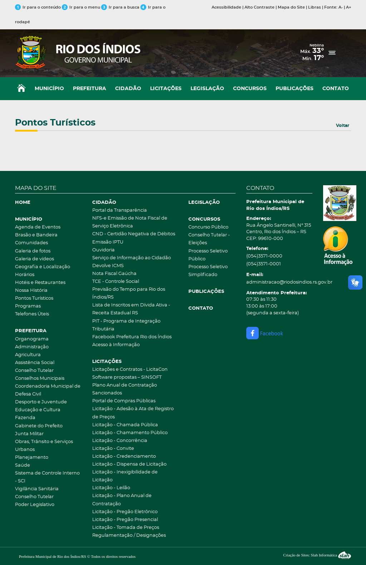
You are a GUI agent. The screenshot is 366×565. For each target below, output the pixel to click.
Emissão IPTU (107, 242)
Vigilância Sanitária (37, 489)
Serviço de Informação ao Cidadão (131, 258)
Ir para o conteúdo (38, 7)
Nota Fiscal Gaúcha (114, 273)
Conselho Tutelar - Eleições (209, 239)
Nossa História (31, 290)
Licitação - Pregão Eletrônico (125, 512)
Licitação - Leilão (111, 488)
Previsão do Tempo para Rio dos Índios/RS (128, 293)
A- (340, 7)
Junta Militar (29, 434)
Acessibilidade (226, 7)
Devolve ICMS (108, 266)
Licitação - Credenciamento (124, 456)
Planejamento (31, 457)
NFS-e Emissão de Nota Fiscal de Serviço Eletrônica (129, 222)
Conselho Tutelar (34, 370)
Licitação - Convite (113, 448)
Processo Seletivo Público (208, 255)
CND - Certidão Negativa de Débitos (133, 234)
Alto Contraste (259, 7)
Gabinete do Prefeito (39, 426)
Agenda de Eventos (37, 227)
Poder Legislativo (34, 504)
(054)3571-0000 (264, 256)
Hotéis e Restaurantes (40, 282)
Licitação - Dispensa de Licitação (129, 464)
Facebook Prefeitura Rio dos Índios (132, 337)
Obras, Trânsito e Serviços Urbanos (44, 445)
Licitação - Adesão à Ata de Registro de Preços (133, 413)
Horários (24, 274)
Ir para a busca (120, 7)
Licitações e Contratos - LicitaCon (130, 369)
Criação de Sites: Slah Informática (317, 555)
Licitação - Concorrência (119, 440)
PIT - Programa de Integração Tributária (126, 325)
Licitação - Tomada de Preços (125, 527)
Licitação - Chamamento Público (130, 433)
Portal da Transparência (119, 210)
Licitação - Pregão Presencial (125, 519)
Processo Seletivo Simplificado (208, 271)
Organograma (32, 339)
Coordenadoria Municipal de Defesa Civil (47, 390)
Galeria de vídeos (34, 259)
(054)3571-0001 (263, 264)
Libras (314, 7)
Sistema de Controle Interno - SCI (47, 477)
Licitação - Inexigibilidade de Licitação (125, 476)
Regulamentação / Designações (129, 535)
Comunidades (31, 243)
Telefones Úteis (32, 314)
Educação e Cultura (37, 410)
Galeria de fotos (32, 251)
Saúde (22, 465)
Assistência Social (34, 362)
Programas (28, 306)
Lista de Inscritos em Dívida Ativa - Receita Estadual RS (131, 309)
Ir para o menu (81, 7)
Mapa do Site (291, 7)
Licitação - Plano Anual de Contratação (122, 499)
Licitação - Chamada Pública (125, 425)
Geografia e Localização (42, 267)
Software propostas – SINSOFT (127, 377)
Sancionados (107, 393)
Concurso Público (208, 227)
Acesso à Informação (116, 345)
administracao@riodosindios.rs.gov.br (279, 282)
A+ (348, 7)
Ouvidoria (103, 250)
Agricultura (28, 355)
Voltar (342, 125)
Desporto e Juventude (41, 402)
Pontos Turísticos (34, 298)
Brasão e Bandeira (36, 235)
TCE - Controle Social (115, 281)
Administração (32, 347)
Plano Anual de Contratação (124, 385)
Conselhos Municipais (39, 378)
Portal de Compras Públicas (123, 401)
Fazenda (25, 418)
